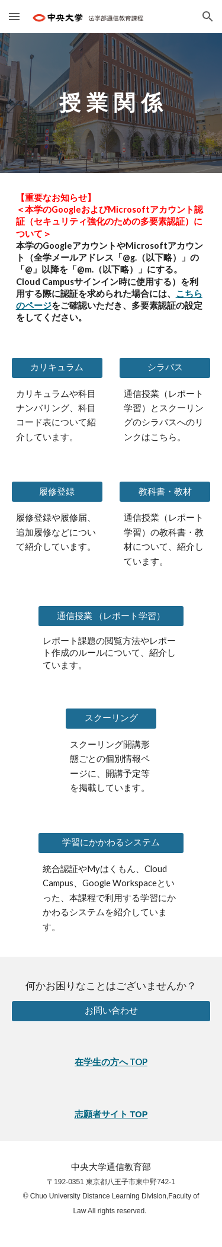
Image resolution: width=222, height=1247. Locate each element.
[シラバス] (165, 367)
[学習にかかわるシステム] (110, 843)
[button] (14, 16)
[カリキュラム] (57, 367)
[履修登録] (57, 491)
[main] (111, 103)
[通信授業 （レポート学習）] (110, 616)
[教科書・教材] (165, 491)
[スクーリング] (111, 718)
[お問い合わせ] (111, 1010)
